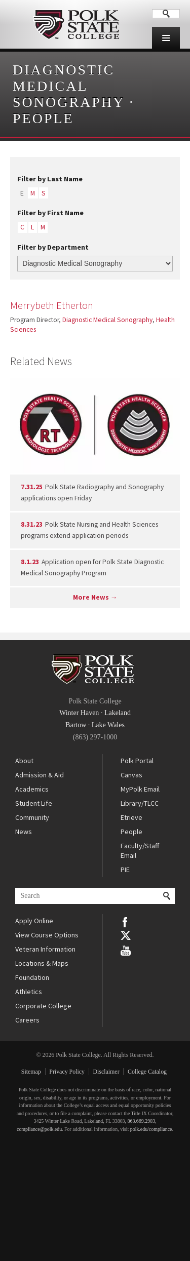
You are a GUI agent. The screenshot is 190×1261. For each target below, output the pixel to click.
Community (32, 817)
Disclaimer (106, 1071)
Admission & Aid (39, 774)
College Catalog (147, 1071)
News (23, 831)
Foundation (32, 977)
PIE (125, 869)
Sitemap (31, 1071)
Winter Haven (79, 713)
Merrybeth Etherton (51, 305)
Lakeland (117, 713)
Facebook (126, 921)
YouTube (126, 949)
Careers (27, 1019)
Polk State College (76, 24)
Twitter (126, 935)
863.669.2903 (141, 1121)
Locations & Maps (41, 963)
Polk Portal (137, 760)
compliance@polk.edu (39, 1129)
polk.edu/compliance (151, 1129)
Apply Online (34, 920)
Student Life (33, 803)
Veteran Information (45, 949)
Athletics (28, 991)
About (24, 760)
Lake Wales (108, 725)
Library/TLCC (140, 803)
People (43, 118)
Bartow (75, 725)
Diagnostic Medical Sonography (68, 86)
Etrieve (131, 817)
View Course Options (47, 934)
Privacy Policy (67, 1071)
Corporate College (43, 1005)
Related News (41, 361)
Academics (32, 789)
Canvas (131, 774)
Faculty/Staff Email (140, 850)
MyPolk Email (140, 789)
